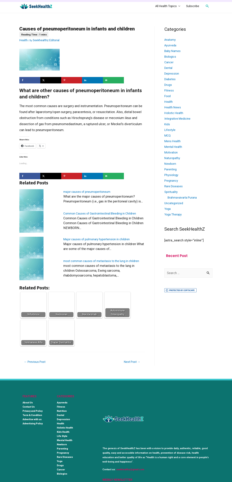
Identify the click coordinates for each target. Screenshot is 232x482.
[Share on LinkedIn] (92, 80)
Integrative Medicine (177, 118)
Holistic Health (173, 113)
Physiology (171, 175)
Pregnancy (171, 180)
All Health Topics (166, 6)
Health (23, 40)
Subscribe (192, 6)
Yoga (167, 208)
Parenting (170, 169)
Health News (172, 107)
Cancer (169, 62)
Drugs (168, 84)
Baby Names (172, 51)
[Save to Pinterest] (71, 80)
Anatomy (170, 39)
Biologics (170, 56)
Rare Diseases (173, 186)
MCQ (167, 135)
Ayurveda (170, 45)
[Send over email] (113, 80)
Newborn (170, 163)
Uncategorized (173, 203)
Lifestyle (169, 130)
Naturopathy (172, 158)
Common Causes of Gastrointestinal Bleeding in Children (99, 213)
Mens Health (172, 141)
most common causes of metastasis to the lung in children (101, 261)
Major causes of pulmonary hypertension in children (96, 239)
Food (167, 96)
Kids (167, 124)
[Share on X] (50, 80)
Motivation (171, 152)
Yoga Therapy (173, 214)
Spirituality (171, 192)
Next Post (132, 361)
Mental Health (173, 146)
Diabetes (170, 79)
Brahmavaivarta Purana (182, 197)
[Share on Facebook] (29, 80)
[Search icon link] (207, 6)
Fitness (169, 90)
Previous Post (34, 361)
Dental (168, 68)
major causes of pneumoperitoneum (86, 191)
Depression (171, 73)
